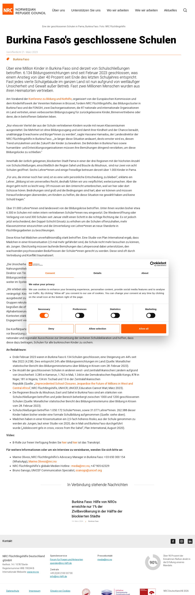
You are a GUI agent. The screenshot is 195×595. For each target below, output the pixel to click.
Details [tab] (97, 273)
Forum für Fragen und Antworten (66, 559)
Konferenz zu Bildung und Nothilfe (50, 99)
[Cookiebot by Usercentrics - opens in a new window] (152, 264)
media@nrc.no (80, 466)
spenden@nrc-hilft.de (61, 563)
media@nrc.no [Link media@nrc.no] (105, 559)
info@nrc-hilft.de (58, 576)
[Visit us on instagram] (181, 541)
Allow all (144, 328)
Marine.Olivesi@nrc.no (43, 461)
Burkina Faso (21, 59)
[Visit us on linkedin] (190, 541)
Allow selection (97, 328)
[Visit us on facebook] (173, 541)
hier (64, 442)
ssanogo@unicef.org (89, 470)
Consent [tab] (50, 273)
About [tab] (144, 273)
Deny (51, 328)
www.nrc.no (33, 572)
